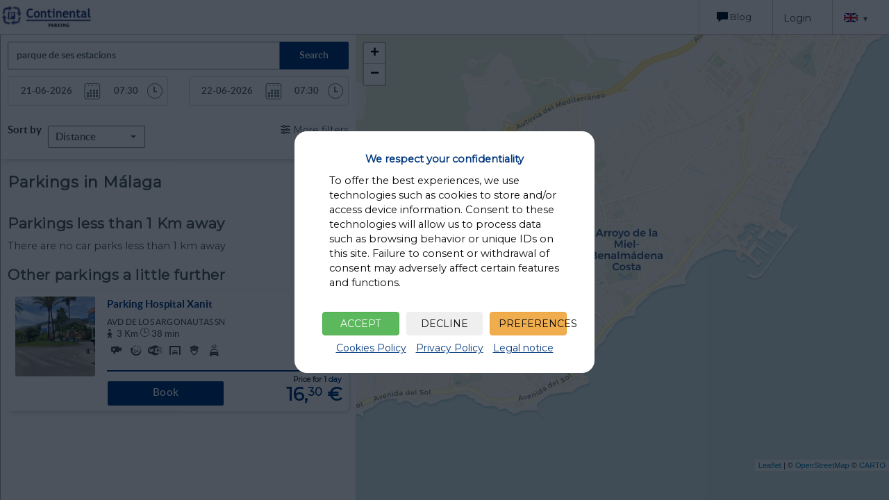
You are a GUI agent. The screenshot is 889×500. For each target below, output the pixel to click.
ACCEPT (360, 323)
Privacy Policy (449, 348)
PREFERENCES (533, 323)
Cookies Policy (371, 348)
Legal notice (523, 348)
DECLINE (444, 323)
